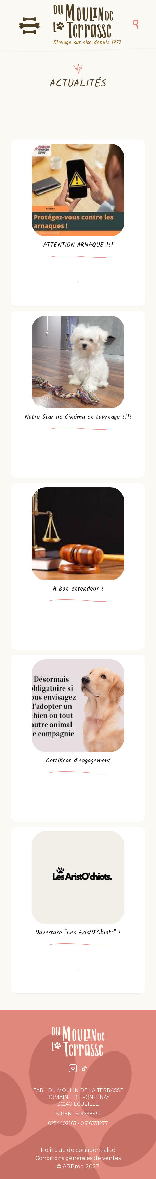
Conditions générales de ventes (78, 1158)
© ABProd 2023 (78, 1166)
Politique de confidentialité (78, 1150)
